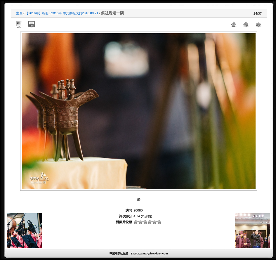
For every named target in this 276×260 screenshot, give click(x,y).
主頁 (19, 13)
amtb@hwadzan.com (154, 253)
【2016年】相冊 (36, 13)
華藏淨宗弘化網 (119, 253)
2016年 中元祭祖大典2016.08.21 (74, 13)
